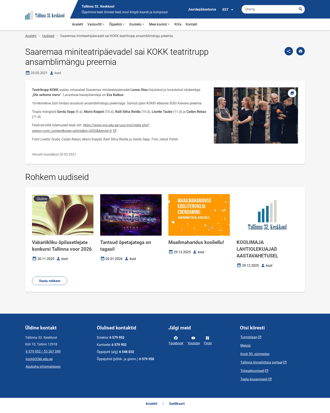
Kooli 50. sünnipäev (255, 354)
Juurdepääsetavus (202, 9)
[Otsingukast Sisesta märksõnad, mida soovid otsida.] (273, 9)
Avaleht (77, 24)
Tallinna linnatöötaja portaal (261, 362)
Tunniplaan (248, 337)
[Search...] (300, 9)
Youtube (194, 340)
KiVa (177, 24)
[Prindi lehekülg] (300, 51)
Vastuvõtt (96, 24)
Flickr (208, 340)
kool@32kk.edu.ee (39, 359)
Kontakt (191, 24)
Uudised (48, 36)
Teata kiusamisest (253, 379)
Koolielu (137, 24)
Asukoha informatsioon (43, 367)
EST (228, 9)
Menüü (245, 346)
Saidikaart (177, 404)
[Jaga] (289, 51)
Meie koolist (159, 24)
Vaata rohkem (49, 281)
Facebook (176, 340)
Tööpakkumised (252, 371)
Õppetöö (117, 24)
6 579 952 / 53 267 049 (43, 351)
